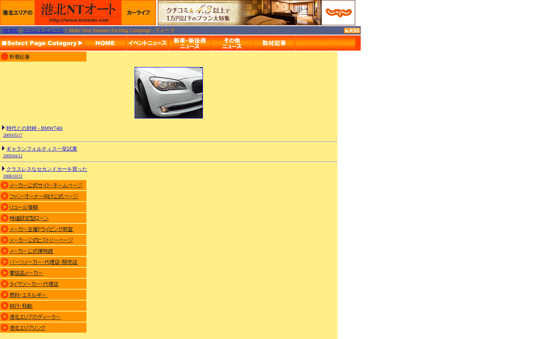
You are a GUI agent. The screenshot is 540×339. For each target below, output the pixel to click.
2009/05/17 (13, 135)
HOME (10, 30)
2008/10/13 (13, 176)
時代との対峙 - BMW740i (34, 128)
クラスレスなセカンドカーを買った (46, 169)
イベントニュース (43, 30)
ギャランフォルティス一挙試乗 (41, 149)
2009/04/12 (13, 155)
